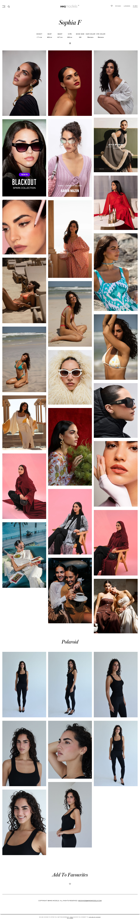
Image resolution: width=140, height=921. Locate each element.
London (126, 6)
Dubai (117, 6)
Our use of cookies (94, 917)
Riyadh (135, 6)
